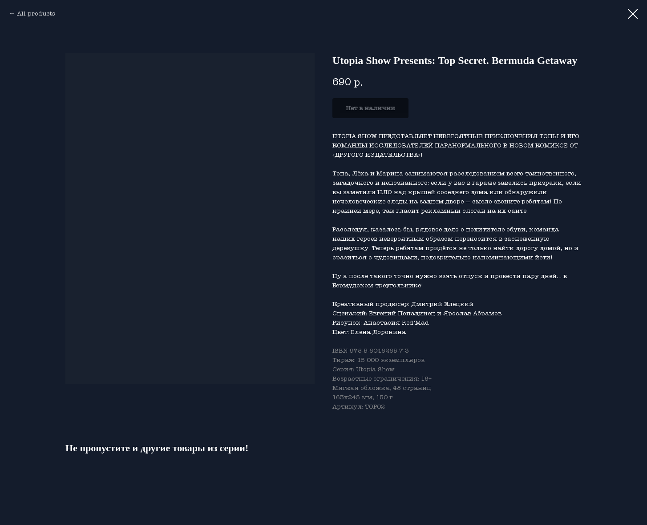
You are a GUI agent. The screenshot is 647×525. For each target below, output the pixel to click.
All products (36, 13)
